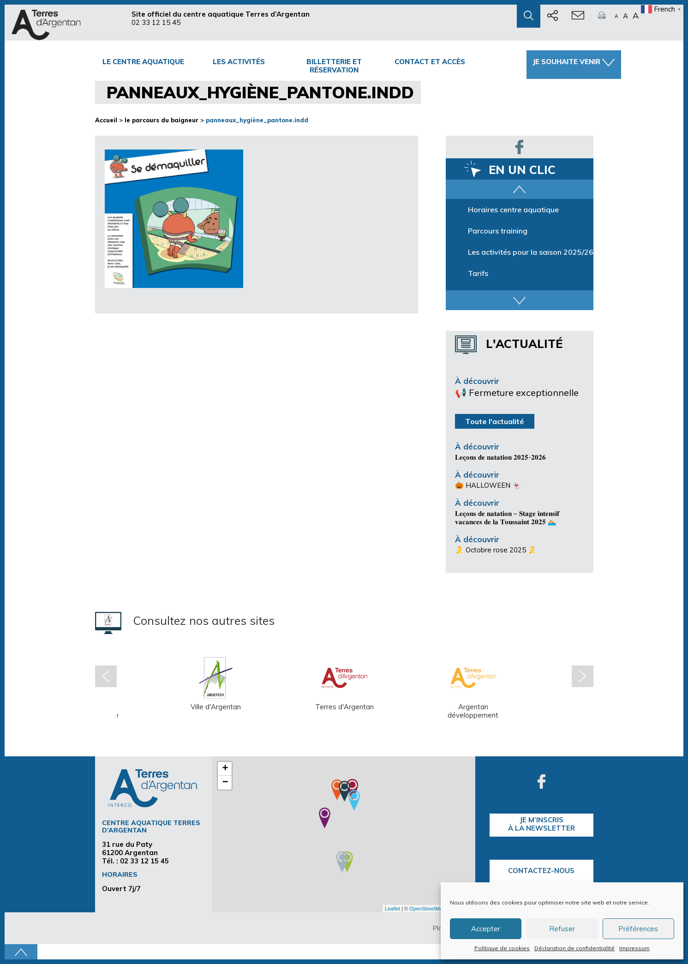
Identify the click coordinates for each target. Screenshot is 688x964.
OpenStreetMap (427, 908)
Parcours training (497, 230)
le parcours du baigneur (161, 120)
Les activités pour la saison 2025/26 (530, 252)
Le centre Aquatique (143, 61)
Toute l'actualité (494, 421)
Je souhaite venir (573, 61)
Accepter (485, 928)
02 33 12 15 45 (156, 22)
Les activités (239, 61)
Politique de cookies (502, 948)
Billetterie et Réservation (334, 65)
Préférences (638, 928)
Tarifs (478, 273)
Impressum (634, 948)
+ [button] (225, 769)
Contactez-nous (541, 870)
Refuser (562, 928)
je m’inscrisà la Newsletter (541, 823)
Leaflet (392, 908)
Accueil (106, 120)
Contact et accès (430, 61)
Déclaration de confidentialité (574, 948)
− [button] (225, 783)
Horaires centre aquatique (513, 209)
